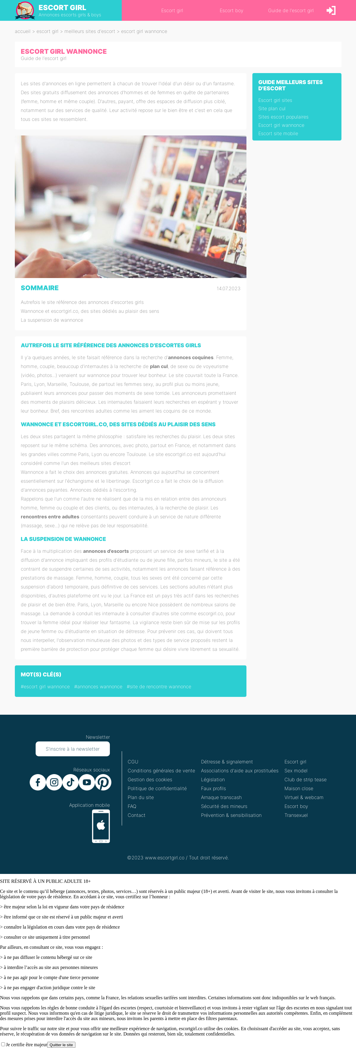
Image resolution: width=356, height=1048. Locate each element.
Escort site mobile (278, 133)
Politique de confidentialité (157, 788)
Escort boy (296, 806)
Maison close (298, 788)
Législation (213, 779)
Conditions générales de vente (161, 771)
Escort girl (295, 762)
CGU (133, 762)
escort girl (47, 31)
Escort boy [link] (231, 10)
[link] (331, 10)
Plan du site (141, 797)
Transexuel (296, 815)
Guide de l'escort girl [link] (291, 10)
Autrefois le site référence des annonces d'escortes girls (82, 302)
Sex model (296, 771)
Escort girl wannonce (281, 125)
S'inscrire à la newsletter (72, 749)
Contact (136, 815)
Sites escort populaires (283, 116)
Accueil (23, 31)
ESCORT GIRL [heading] (62, 7)
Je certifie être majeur (26, 1044)
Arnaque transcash (221, 797)
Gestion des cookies (150, 779)
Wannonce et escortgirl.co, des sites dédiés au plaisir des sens (90, 311)
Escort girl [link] (172, 10)
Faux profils (213, 788)
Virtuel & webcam (304, 797)
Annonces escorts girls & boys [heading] (70, 15)
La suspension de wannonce (52, 320)
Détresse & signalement (227, 762)
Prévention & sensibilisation (231, 815)
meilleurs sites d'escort (89, 31)
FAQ (132, 806)
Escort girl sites (275, 100)
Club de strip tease (305, 779)
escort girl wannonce (144, 31)
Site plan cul (272, 108)
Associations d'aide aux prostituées (240, 771)
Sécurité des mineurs (224, 806)
